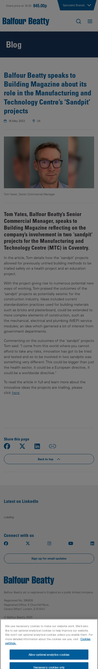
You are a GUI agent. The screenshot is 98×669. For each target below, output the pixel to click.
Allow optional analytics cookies (49, 658)
